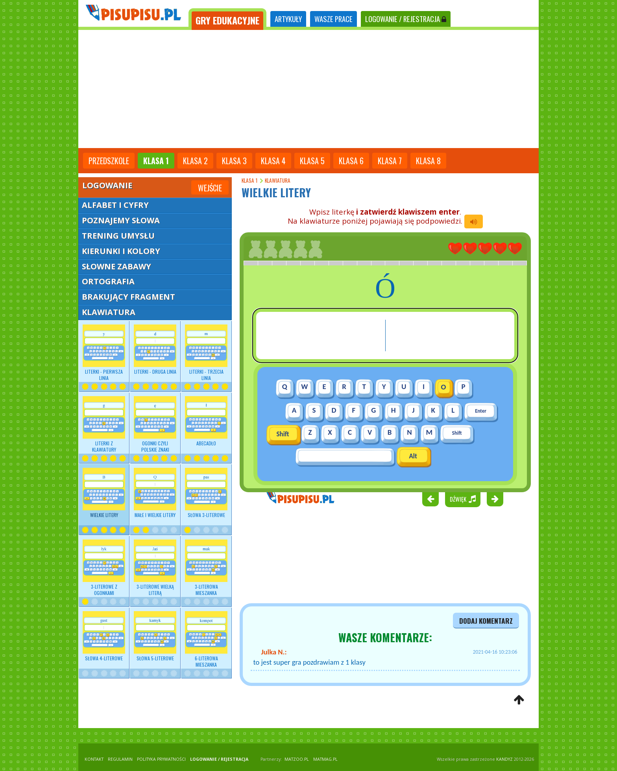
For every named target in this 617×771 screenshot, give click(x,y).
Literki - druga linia (155, 349)
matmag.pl (325, 759)
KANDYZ (504, 759)
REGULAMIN (120, 759)
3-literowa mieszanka (206, 567)
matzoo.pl (296, 759)
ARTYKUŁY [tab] (288, 18)
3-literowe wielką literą (155, 567)
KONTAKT (94, 759)
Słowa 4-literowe (104, 636)
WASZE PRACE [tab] (333, 18)
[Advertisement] (308, 89)
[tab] (227, 19)
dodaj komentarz (486, 620)
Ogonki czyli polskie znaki (155, 424)
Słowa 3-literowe (206, 493)
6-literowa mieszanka (206, 639)
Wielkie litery (104, 493)
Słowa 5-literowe (155, 636)
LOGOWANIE (405, 18)
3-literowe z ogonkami (104, 567)
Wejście (210, 188)
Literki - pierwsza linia (104, 352)
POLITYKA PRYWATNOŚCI (161, 759)
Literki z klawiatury (104, 424)
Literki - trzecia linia (206, 352)
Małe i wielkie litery (155, 493)
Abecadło (206, 421)
